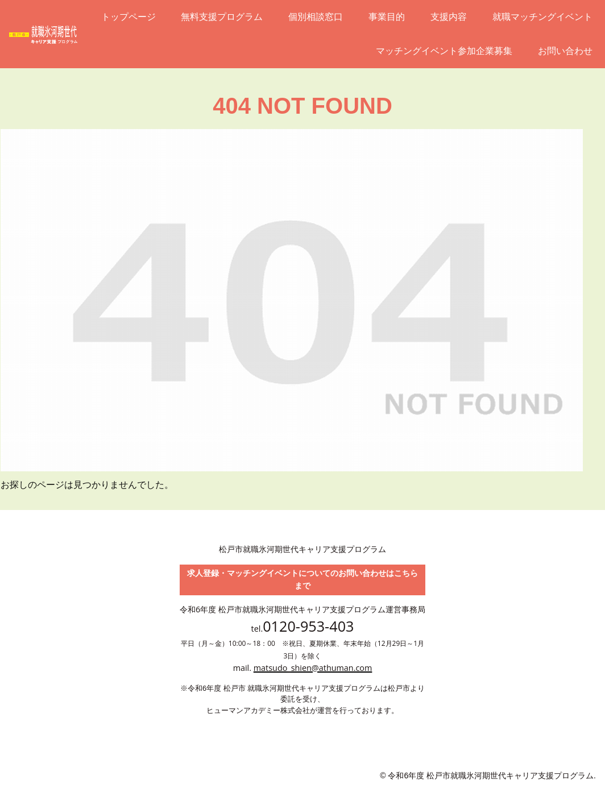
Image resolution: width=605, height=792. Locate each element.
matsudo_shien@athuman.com (313, 667)
